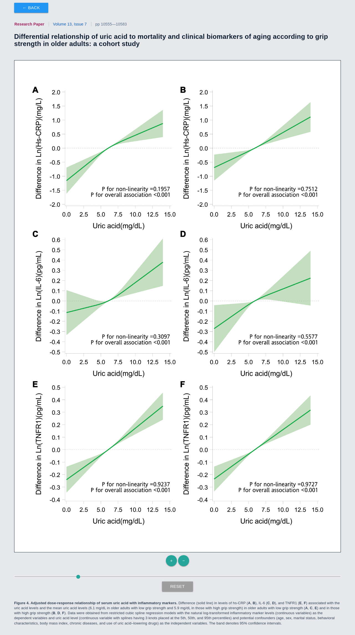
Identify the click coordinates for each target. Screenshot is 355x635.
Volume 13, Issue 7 (70, 24)
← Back (31, 7)
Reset (177, 586)
